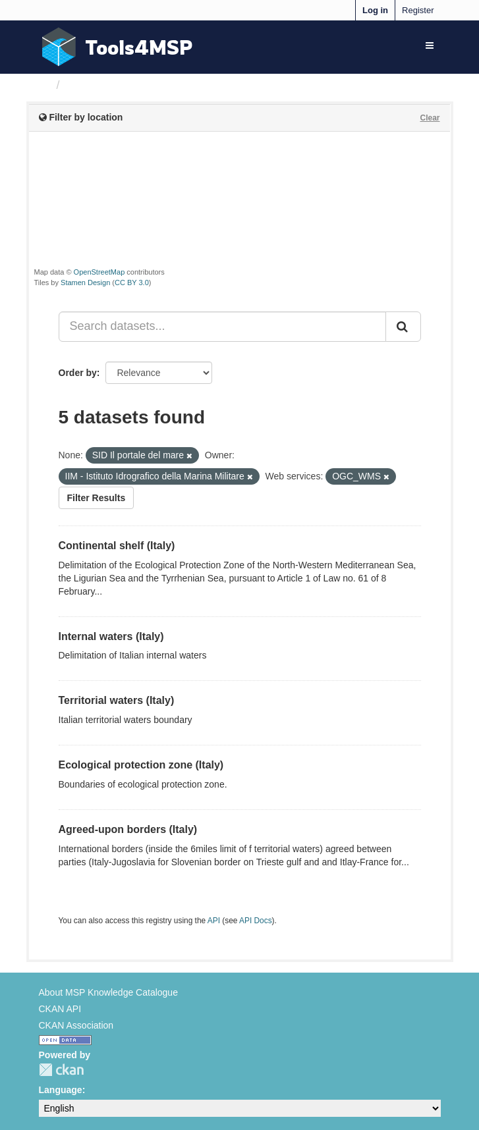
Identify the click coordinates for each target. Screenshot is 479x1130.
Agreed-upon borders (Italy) (128, 829)
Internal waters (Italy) (111, 636)
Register (418, 10)
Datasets (91, 85)
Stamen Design (85, 282)
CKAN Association (76, 1025)
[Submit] (403, 326)
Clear (429, 117)
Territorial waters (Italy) (117, 700)
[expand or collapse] (429, 45)
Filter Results (96, 498)
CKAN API (60, 1009)
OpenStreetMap (99, 272)
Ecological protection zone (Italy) (141, 764)
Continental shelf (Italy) (117, 545)
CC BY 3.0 (132, 282)
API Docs (255, 920)
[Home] (44, 85)
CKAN (61, 1070)
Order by (78, 372)
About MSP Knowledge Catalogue (108, 992)
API (214, 920)
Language (60, 1090)
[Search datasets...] (222, 326)
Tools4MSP (139, 47)
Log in (375, 10)
